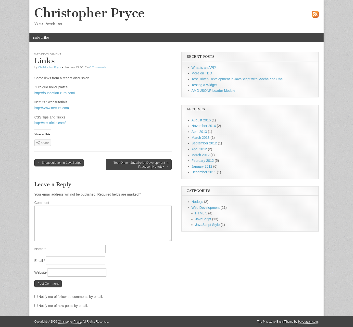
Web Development (47, 54)
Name (40, 249)
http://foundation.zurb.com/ (54, 93)
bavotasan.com (308, 321)
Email (39, 261)
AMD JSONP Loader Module (213, 91)
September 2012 (204, 143)
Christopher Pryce (89, 13)
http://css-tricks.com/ (50, 123)
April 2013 (199, 132)
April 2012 (199, 149)
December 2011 (203, 172)
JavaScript (203, 219)
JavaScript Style (207, 225)
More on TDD (201, 73)
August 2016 (201, 120)
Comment (41, 203)
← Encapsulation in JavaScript (59, 162)
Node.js (197, 202)
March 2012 (200, 155)
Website (40, 272)
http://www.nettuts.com (51, 108)
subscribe (41, 37)
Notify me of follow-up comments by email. (70, 297)
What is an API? (203, 68)
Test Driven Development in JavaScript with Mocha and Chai (237, 79)
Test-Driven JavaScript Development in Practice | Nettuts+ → (140, 164)
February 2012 (202, 161)
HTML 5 (201, 213)
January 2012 (201, 166)
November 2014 (203, 126)
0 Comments (97, 67)
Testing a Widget (204, 85)
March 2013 (200, 138)
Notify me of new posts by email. (63, 306)
